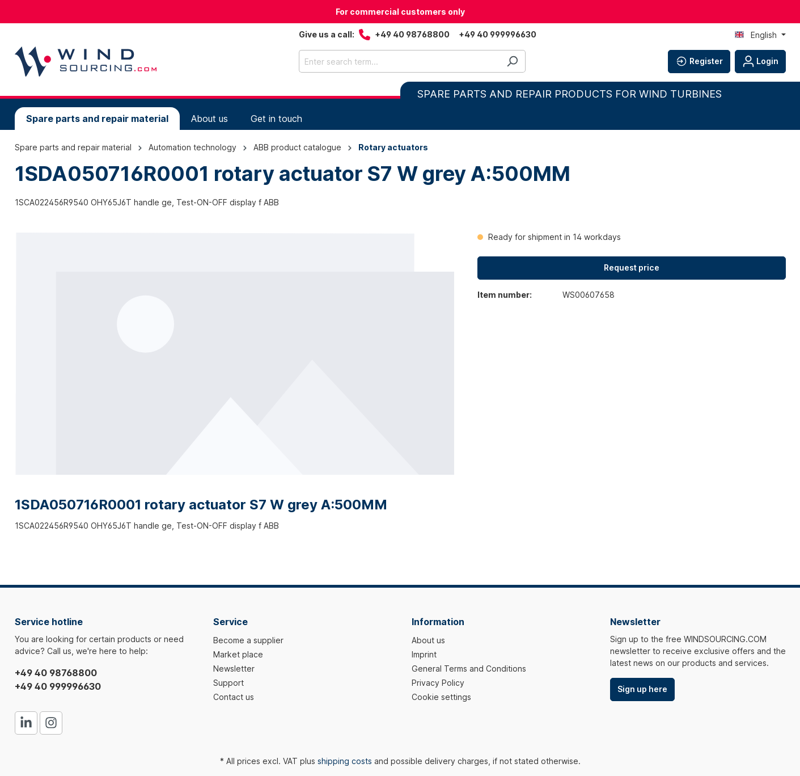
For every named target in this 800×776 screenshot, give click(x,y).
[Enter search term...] (399, 61)
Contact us (233, 697)
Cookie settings (441, 697)
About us (428, 640)
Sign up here (642, 689)
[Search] (512, 61)
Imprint (424, 654)
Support (228, 683)
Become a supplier (248, 640)
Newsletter (234, 668)
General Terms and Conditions (469, 668)
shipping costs (345, 761)
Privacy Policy (438, 683)
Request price (631, 267)
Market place (238, 654)
